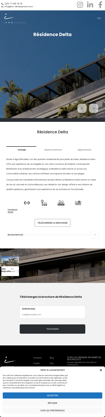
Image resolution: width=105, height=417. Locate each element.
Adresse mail (52, 351)
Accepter (52, 395)
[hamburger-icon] (99, 18)
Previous (82, 108)
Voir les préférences (52, 410)
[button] (101, 370)
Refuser (52, 403)
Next (93, 108)
